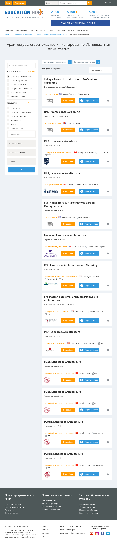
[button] (51, 3)
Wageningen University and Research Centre (61, 277)
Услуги (50, 30)
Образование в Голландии (89, 513)
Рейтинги (70, 30)
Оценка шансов (82, 30)
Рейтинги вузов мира (87, 504)
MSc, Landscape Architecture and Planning (70, 265)
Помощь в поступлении (57, 495)
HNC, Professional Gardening (62, 111)
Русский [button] (108, 3)
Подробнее (68, 100)
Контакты (45, 530)
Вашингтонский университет (56, 247)
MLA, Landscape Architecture (62, 141)
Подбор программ (49, 501)
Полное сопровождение (51, 509)
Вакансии (45, 533)
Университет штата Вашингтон (57, 312)
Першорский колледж (53, 123)
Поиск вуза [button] (9, 30)
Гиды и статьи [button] (60, 30)
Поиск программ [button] (21, 30)
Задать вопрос (91, 100)
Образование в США (87, 507)
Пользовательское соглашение (72, 526)
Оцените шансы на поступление (80, 23)
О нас (44, 526)
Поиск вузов (9, 510)
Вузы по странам (11, 513)
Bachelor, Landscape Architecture (65, 235)
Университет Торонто (53, 185)
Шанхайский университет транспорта (59, 373)
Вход (8, 3)
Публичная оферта (67, 530)
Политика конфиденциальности (72, 533)
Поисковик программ (13, 504)
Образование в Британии (88, 510)
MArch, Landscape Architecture (63, 421)
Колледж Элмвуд (51, 94)
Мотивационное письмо (51, 506)
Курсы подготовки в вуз (37, 30)
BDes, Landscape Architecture (62, 361)
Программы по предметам (15, 507)
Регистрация (20, 3)
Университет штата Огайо (55, 343)
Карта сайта (46, 536)
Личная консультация (50, 504)
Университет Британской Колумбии (58, 152)
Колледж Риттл (51, 217)
